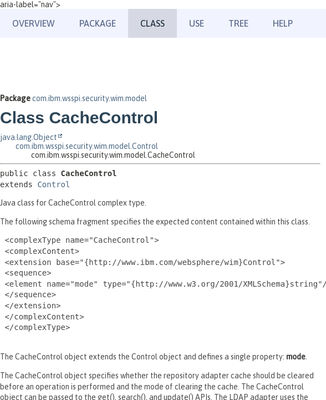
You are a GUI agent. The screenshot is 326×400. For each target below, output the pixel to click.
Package (97, 23)
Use (196, 23)
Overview (33, 23)
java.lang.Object (28, 137)
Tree (238, 23)
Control (53, 184)
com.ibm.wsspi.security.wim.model (89, 98)
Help (283, 23)
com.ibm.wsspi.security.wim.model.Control (87, 146)
